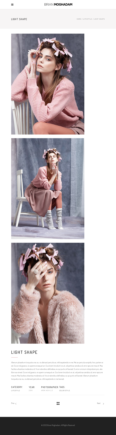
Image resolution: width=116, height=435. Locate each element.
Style (67, 390)
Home (79, 19)
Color (62, 390)
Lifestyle (87, 19)
